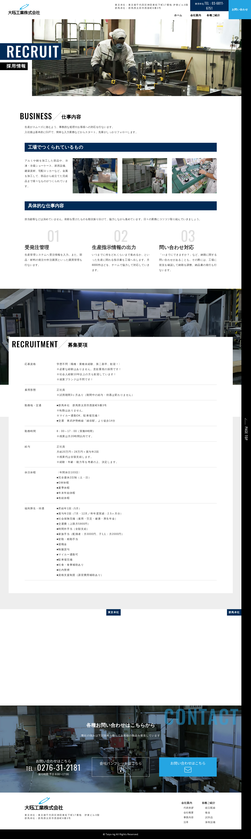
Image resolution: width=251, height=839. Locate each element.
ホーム (178, 15)
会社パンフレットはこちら (120, 767)
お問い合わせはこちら (188, 766)
